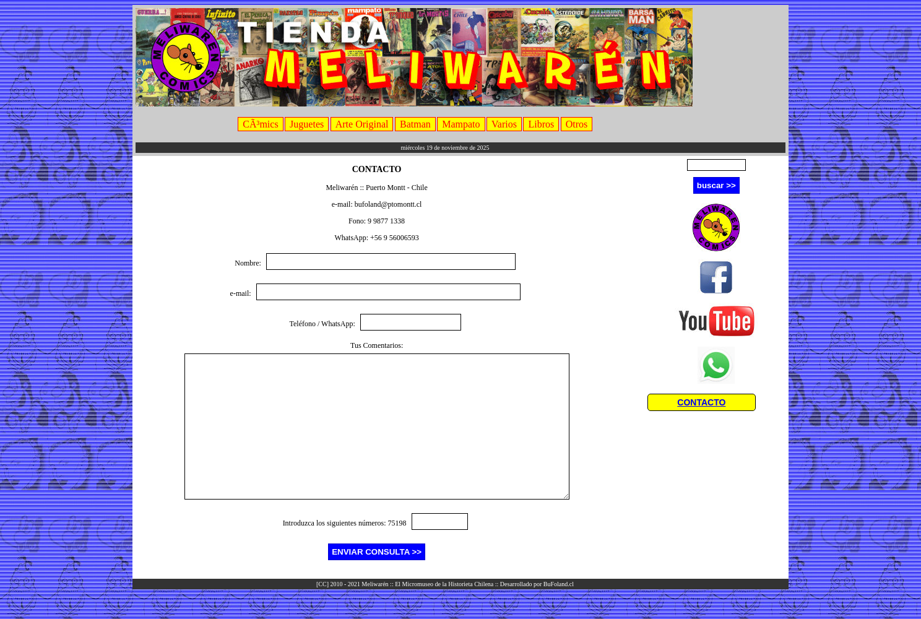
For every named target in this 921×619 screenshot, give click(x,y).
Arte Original (362, 124)
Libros (541, 124)
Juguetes (307, 124)
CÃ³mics (260, 124)
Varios (504, 124)
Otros (577, 124)
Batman (415, 124)
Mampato (461, 124)
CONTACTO (701, 402)
